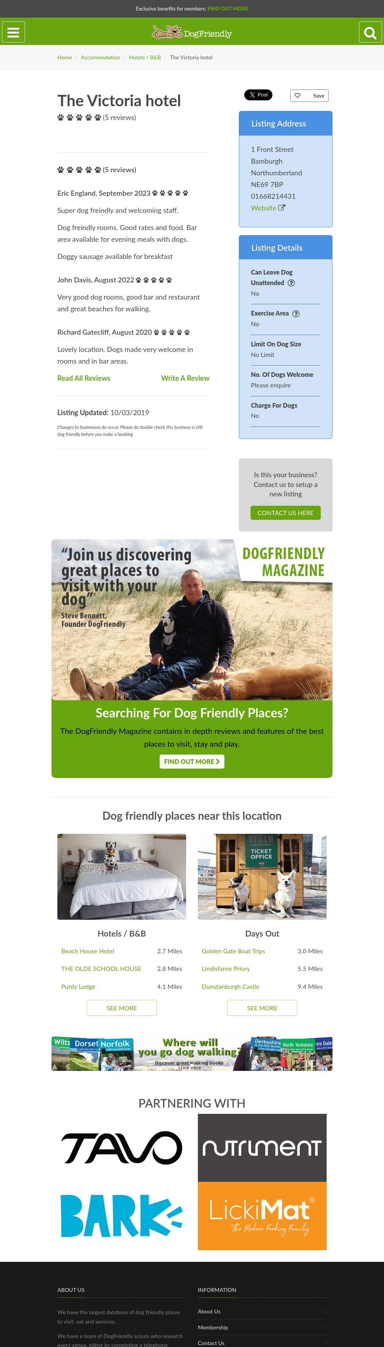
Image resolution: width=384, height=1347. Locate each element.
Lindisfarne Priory (226, 968)
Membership (213, 1327)
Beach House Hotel (87, 950)
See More (122, 1008)
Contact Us (211, 1343)
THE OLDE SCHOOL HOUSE (101, 968)
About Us (209, 1311)
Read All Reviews (83, 378)
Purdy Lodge (78, 986)
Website (268, 207)
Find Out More (228, 8)
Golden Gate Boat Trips (233, 950)
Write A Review (185, 378)
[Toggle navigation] (13, 32)
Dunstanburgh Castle (231, 986)
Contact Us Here (285, 512)
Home (64, 57)
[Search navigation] (370, 32)
